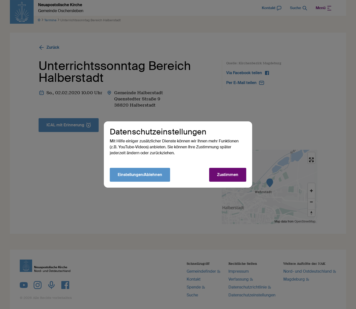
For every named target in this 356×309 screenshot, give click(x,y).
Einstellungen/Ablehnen (140, 174)
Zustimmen (227, 174)
